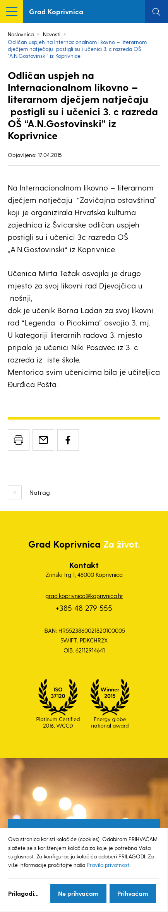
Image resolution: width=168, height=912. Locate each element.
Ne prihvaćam (78, 893)
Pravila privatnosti (108, 864)
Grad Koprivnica (56, 11)
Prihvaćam (132, 893)
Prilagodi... (23, 893)
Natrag (39, 492)
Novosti (51, 34)
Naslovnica (21, 34)
